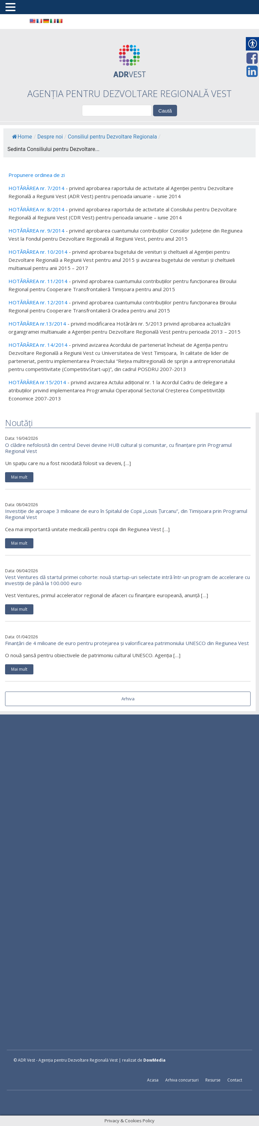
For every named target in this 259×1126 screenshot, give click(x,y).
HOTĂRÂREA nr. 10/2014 (37, 251)
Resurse (213, 1080)
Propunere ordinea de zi (36, 175)
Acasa (153, 1080)
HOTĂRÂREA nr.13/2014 (37, 323)
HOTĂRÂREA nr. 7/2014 (36, 188)
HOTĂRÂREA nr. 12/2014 (37, 302)
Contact (234, 1080)
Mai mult (19, 477)
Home (22, 136)
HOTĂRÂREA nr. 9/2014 (36, 230)
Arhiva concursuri (182, 1080)
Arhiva (128, 699)
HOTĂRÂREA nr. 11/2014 (37, 281)
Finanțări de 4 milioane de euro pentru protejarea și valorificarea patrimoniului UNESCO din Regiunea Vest (127, 643)
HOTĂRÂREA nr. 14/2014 (37, 344)
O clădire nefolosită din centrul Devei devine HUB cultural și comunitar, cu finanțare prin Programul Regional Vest (118, 448)
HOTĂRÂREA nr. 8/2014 (36, 209)
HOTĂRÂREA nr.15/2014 (37, 382)
